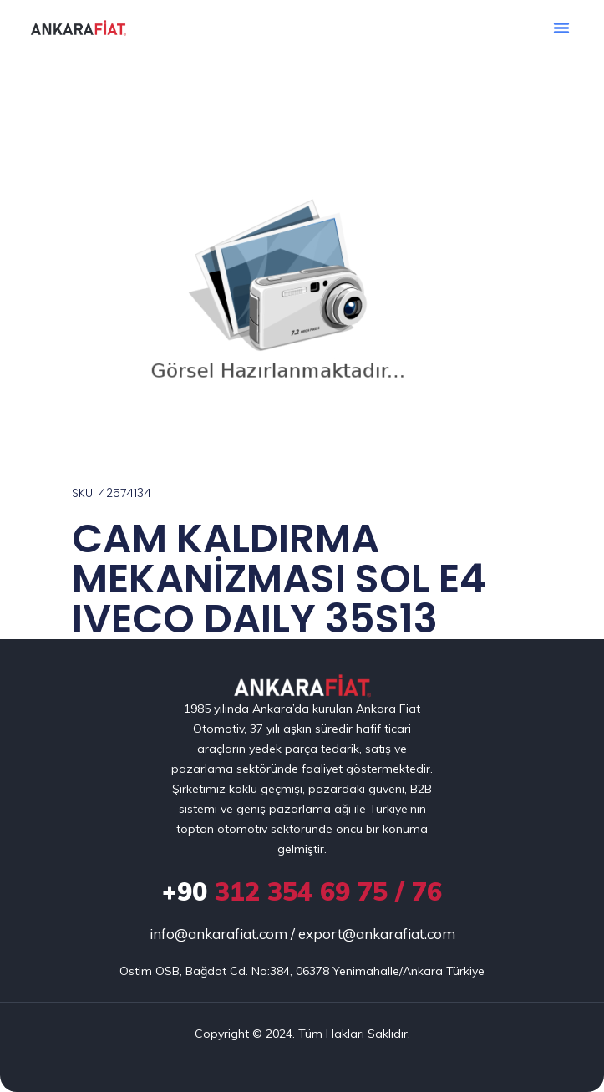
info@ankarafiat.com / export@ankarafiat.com (302, 933)
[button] (561, 27)
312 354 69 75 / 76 (302, 891)
